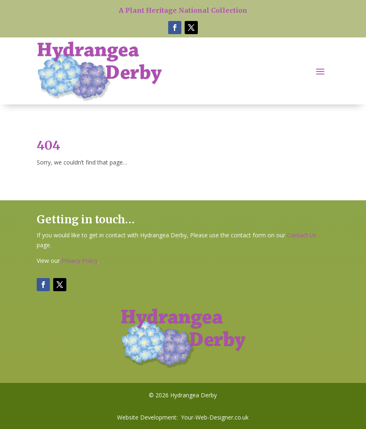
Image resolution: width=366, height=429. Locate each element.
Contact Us (302, 235)
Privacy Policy (79, 260)
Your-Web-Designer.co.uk (215, 417)
